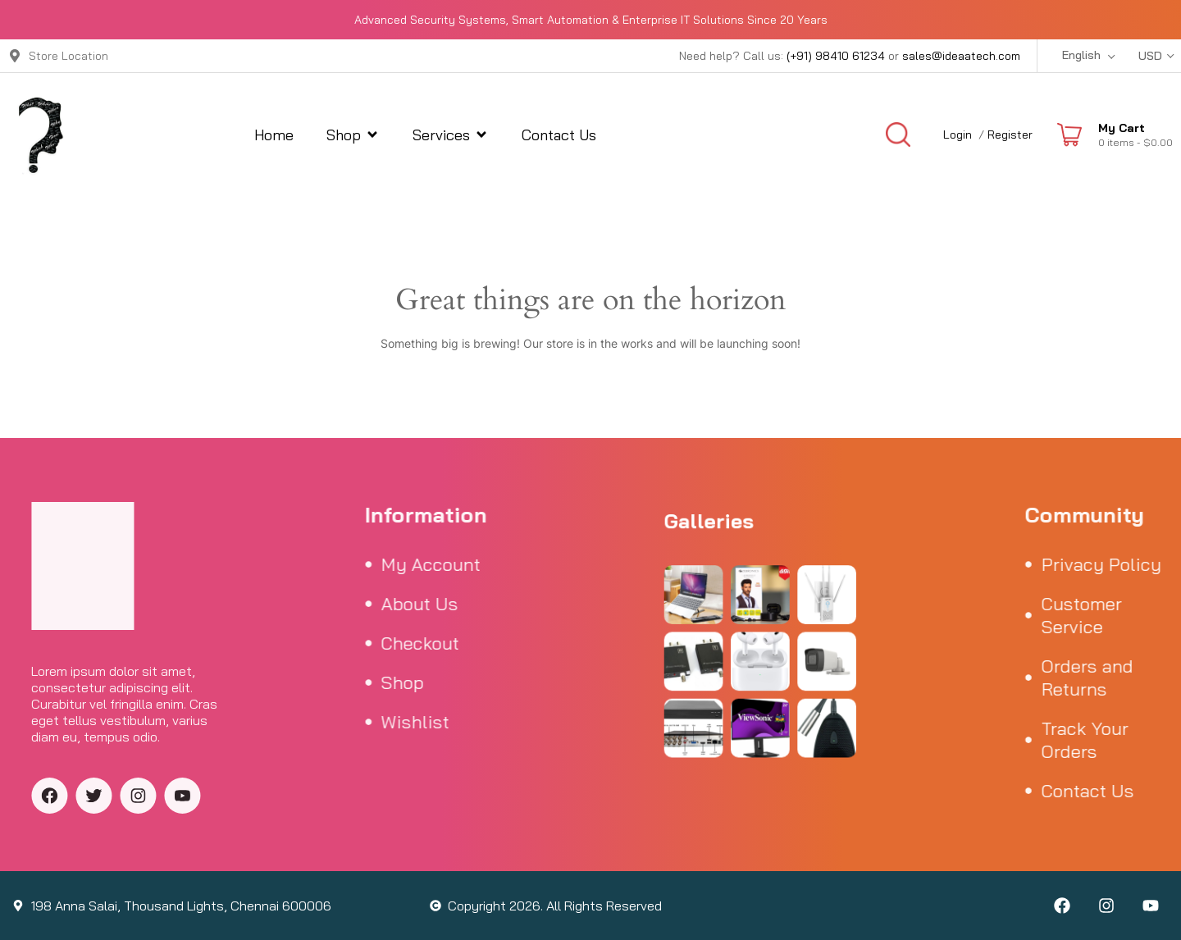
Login (957, 134)
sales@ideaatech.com (961, 55)
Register (1010, 134)
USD (1150, 55)
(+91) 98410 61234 (836, 55)
